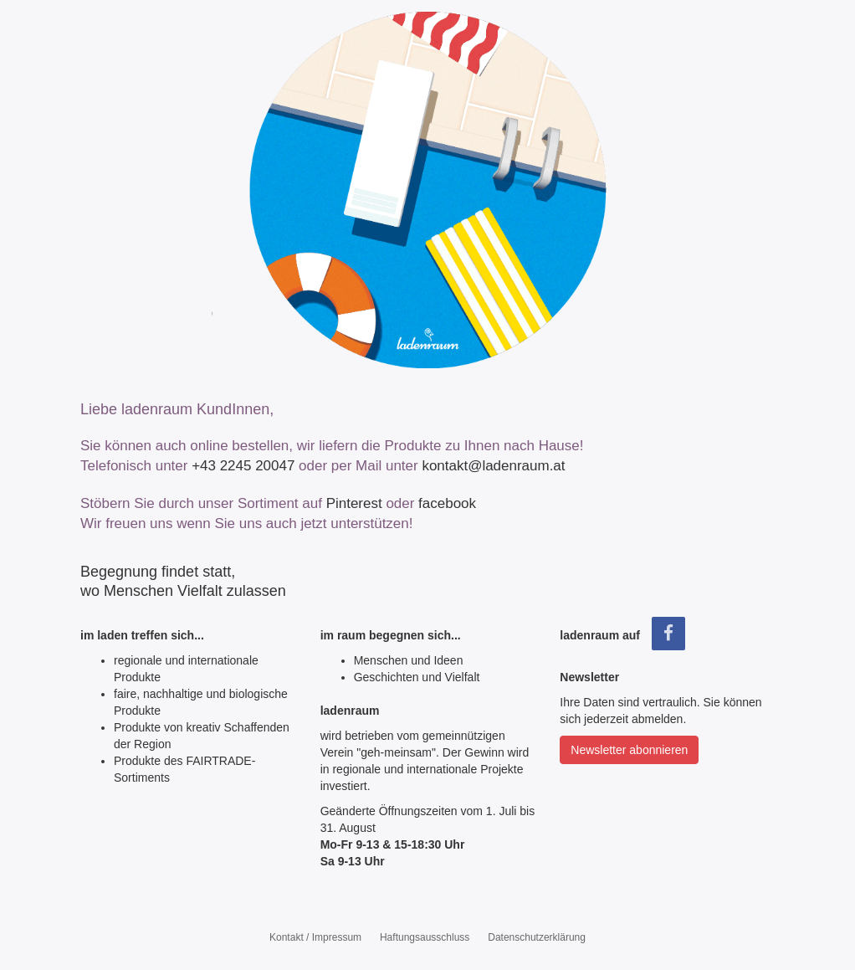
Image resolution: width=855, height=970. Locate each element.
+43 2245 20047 (243, 466)
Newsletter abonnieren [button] (629, 750)
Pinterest (354, 503)
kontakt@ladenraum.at (493, 466)
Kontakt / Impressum (315, 937)
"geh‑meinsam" (396, 752)
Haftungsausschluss (424, 937)
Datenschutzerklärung (537, 937)
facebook (447, 503)
